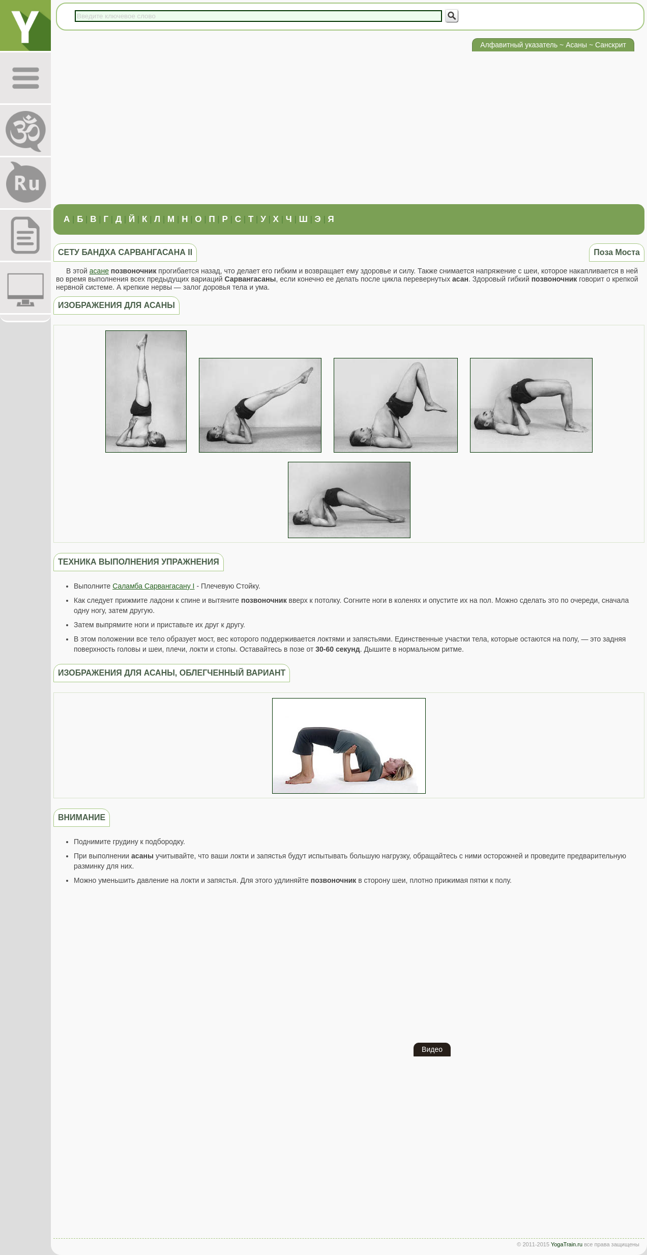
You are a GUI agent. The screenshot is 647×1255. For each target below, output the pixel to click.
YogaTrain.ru (566, 1244)
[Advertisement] (348, 128)
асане (99, 271)
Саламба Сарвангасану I (153, 586)
